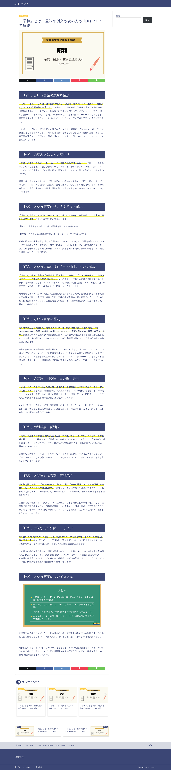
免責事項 (39, 767)
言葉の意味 (23, 16)
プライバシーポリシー (24, 767)
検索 (118, 16)
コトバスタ (22, 3)
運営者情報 (20, 757)
